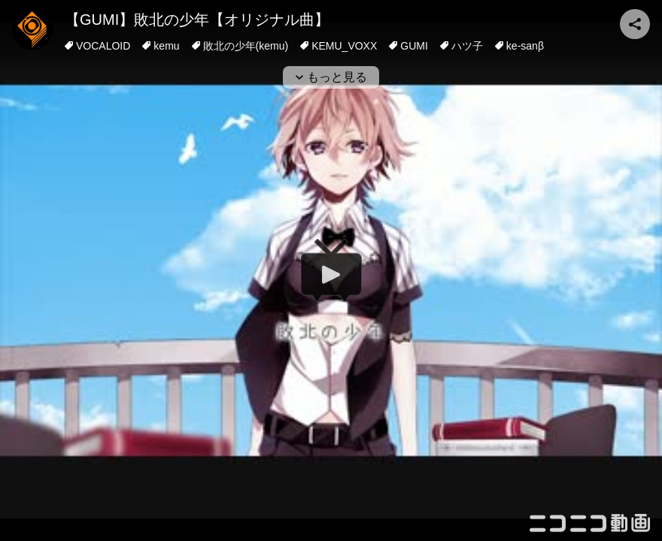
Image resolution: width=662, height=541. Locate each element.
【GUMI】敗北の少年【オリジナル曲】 (197, 19)
